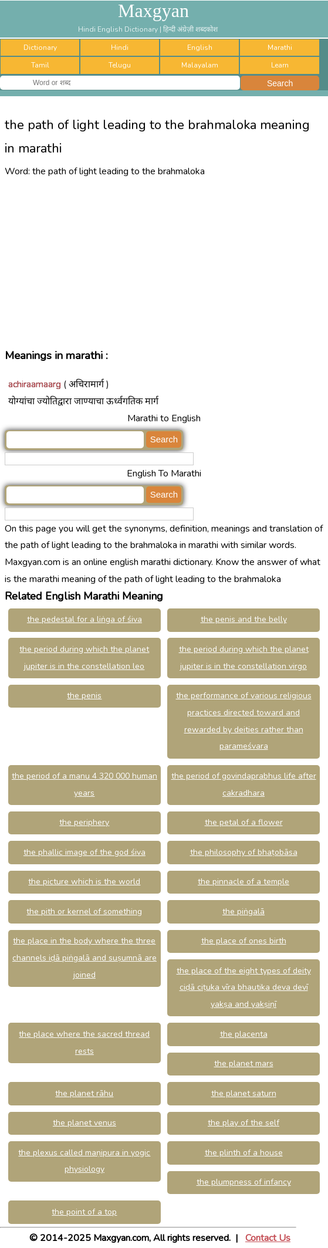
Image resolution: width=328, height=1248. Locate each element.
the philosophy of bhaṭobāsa (243, 852)
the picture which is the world (84, 881)
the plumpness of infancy (244, 1182)
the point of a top (84, 1211)
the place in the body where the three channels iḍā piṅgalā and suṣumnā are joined (84, 957)
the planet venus (84, 1122)
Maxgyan (153, 11)
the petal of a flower (244, 822)
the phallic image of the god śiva (84, 852)
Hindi (120, 47)
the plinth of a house (244, 1152)
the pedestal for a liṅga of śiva (84, 619)
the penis (84, 695)
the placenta (244, 1034)
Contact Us (267, 1238)
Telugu (120, 65)
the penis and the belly (244, 619)
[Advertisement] (164, 262)
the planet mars (243, 1063)
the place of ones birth (243, 940)
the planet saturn (243, 1093)
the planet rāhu (84, 1093)
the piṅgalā (243, 911)
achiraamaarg (34, 384)
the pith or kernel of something (84, 911)
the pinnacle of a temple (243, 881)
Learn (280, 65)
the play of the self (243, 1122)
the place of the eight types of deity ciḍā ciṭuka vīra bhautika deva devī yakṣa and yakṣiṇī (244, 987)
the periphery (84, 822)
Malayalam (199, 65)
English (199, 47)
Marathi (280, 47)
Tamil (40, 65)
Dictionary (40, 47)
